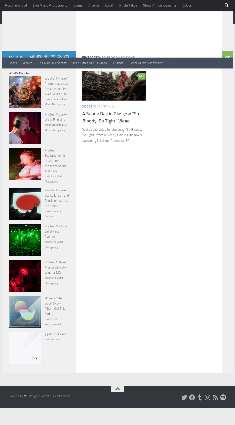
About (27, 63)
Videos (187, 5)
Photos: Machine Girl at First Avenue (56, 249)
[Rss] (59, 74)
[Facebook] (39, 74)
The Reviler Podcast (52, 63)
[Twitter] (32, 74)
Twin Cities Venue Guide (90, 63)
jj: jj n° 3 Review (55, 351)
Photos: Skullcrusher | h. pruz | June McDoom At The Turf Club (56, 178)
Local (109, 5)
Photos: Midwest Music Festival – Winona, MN (56, 285)
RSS (172, 63)
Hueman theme (61, 413)
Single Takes (128, 5)
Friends (118, 63)
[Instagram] (52, 74)
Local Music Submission (146, 63)
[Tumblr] (46, 74)
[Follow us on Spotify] (66, 74)
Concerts (56, 116)
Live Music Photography (50, 5)
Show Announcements (159, 5)
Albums (93, 5)
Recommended (16, 5)
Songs (77, 5)
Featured (49, 233)
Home (12, 63)
